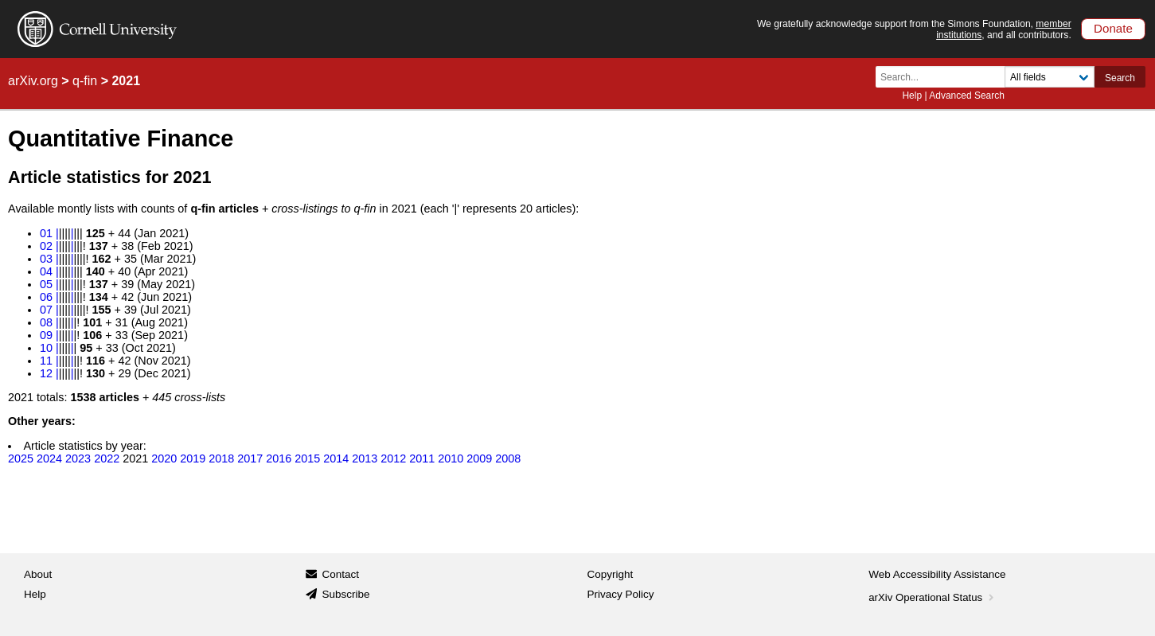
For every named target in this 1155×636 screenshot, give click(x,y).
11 (46, 360)
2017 (250, 458)
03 (46, 258)
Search (1120, 78)
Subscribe (345, 594)
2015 (307, 458)
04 (46, 271)
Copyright (610, 574)
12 (46, 373)
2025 (20, 458)
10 (46, 347)
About (38, 574)
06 (46, 297)
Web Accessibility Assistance (936, 574)
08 (46, 322)
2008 (508, 458)
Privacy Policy (620, 594)
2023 (78, 458)
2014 (336, 458)
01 (46, 233)
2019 (192, 458)
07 (46, 309)
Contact (340, 574)
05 (46, 284)
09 (46, 335)
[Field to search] (1050, 77)
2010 (450, 458)
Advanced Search (967, 95)
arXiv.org (33, 81)
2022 (106, 458)
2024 (49, 458)
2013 (364, 458)
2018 (221, 458)
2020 (164, 458)
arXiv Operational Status (932, 597)
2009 (479, 458)
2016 (278, 458)
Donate (1113, 28)
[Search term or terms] (945, 77)
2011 (422, 458)
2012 (393, 458)
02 (46, 246)
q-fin (84, 81)
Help (912, 95)
